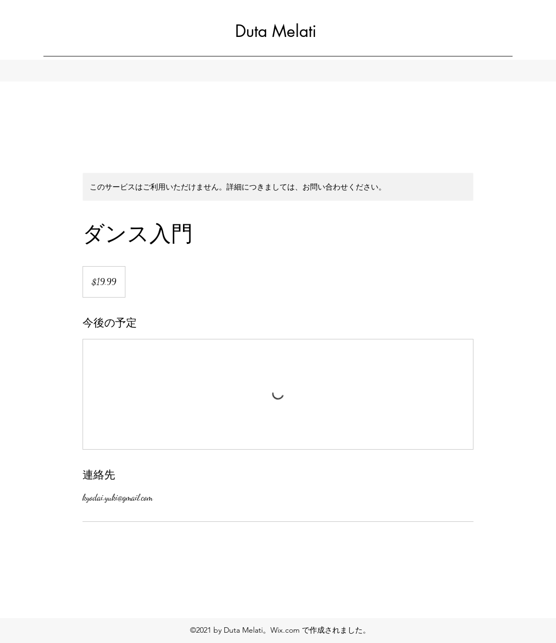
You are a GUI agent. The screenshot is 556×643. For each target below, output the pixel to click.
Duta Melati (276, 31)
